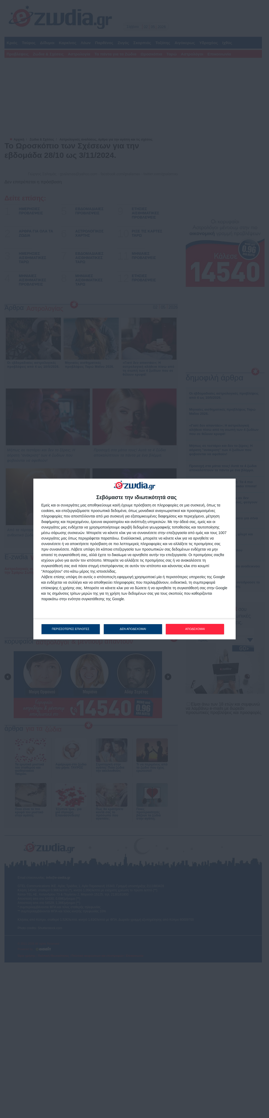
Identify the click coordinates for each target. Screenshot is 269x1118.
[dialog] (134, 559)
